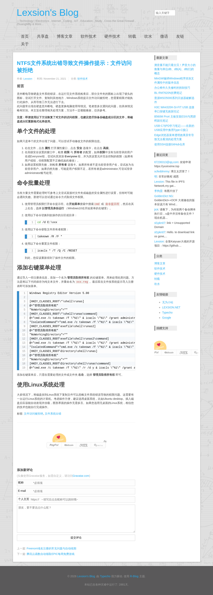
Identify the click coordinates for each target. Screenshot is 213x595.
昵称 (21, 482)
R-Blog (134, 576)
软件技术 (88, 36)
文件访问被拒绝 (33, 413)
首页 (25, 36)
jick (156, 209)
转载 (132, 36)
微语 (164, 36)
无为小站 (167, 302)
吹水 (148, 36)
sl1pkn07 (159, 222)
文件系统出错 (53, 413)
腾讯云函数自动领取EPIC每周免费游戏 (50, 554)
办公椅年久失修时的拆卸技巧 (172, 87)
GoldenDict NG (163, 196)
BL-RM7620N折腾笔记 (168, 92)
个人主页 (23, 499)
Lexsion (27, 78)
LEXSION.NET (171, 307)
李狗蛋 (158, 190)
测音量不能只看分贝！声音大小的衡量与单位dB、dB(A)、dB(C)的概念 (175, 69)
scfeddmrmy (161, 171)
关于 (25, 44)
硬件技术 (112, 36)
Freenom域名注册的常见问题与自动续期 (51, 548)
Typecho (167, 312)
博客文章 (65, 36)
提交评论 (76, 537)
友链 (180, 36)
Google (166, 317)
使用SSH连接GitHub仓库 (169, 144)
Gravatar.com (81, 475)
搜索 (142, 12)
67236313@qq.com (166, 162)
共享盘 (43, 36)
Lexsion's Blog (48, 12)
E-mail (22, 490)
